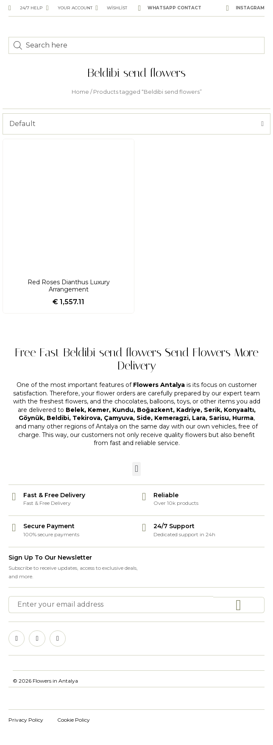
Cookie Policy (73, 720)
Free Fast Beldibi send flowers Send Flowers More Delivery (137, 358)
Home (80, 92)
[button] (136, 469)
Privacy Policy (25, 720)
